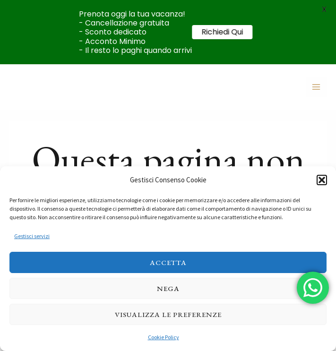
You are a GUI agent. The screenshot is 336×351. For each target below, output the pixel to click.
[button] (322, 180)
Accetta (168, 262)
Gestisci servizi (32, 236)
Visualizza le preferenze (168, 314)
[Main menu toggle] (316, 87)
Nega (168, 288)
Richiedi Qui (228, 31)
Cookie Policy (163, 337)
